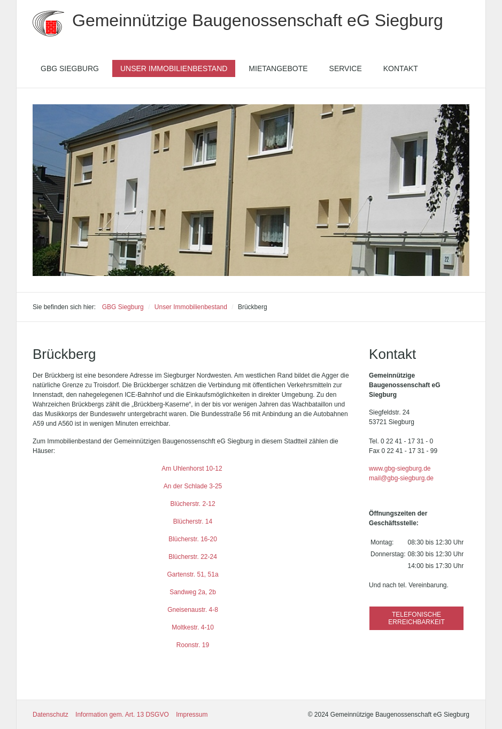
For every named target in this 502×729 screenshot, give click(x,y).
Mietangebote (278, 68)
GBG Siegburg (70, 68)
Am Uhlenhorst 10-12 (192, 468)
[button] (416, 618)
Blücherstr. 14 (192, 521)
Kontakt (400, 68)
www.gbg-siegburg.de (399, 468)
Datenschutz (50, 714)
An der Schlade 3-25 (193, 486)
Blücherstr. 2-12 (193, 504)
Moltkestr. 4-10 (193, 627)
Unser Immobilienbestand (173, 68)
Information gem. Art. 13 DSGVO (122, 714)
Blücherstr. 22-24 (192, 557)
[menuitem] (70, 68)
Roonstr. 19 (192, 645)
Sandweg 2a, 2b (192, 592)
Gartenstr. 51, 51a (193, 574)
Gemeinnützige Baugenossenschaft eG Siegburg (257, 20)
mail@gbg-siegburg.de (401, 478)
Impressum (191, 714)
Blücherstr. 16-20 (192, 539)
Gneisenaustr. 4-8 (192, 609)
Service (345, 68)
